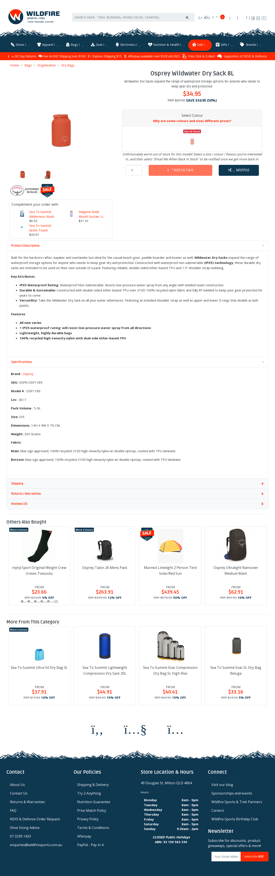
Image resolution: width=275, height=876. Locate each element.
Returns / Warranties (26, 493)
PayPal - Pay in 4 (90, 844)
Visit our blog (222, 783)
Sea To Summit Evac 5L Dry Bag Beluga (235, 669)
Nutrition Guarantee (93, 801)
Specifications (21, 361)
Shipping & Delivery (93, 783)
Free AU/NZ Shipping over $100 (62, 55)
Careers (217, 809)
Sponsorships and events (231, 792)
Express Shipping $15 (105, 55)
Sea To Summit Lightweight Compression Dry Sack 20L (104, 669)
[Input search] (126, 19)
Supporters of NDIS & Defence (242, 55)
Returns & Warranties (27, 801)
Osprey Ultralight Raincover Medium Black (236, 569)
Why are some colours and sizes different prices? (192, 120)
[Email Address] (226, 855)
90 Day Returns (22, 55)
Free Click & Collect (198, 55)
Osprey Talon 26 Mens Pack (104, 566)
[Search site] (187, 19)
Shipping (17, 482)
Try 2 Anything (89, 792)
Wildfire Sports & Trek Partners (236, 801)
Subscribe (254, 855)
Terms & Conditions (93, 826)
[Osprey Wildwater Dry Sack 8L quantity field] (133, 169)
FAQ (13, 809)
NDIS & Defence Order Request (35, 818)
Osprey (28, 373)
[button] (239, 169)
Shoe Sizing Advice (25, 826)
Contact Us (19, 792)
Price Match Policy (91, 809)
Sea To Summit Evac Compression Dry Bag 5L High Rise (170, 669)
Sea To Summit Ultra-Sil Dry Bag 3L (39, 666)
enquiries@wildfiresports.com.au (36, 844)
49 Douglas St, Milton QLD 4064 (166, 782)
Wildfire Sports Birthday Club (234, 818)
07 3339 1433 (20, 835)
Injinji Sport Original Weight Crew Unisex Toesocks (39, 569)
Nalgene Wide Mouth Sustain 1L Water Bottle (91, 215)
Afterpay (84, 835)
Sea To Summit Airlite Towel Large (40, 229)
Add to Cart (180, 169)
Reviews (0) (19, 503)
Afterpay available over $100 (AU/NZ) (152, 55)
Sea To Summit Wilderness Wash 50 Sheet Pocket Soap (41, 217)
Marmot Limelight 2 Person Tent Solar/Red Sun (170, 569)
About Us (17, 783)
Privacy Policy (88, 818)
